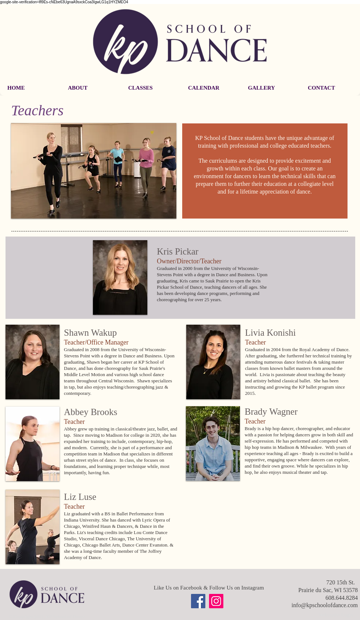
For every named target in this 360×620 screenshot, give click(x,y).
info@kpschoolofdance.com (325, 605)
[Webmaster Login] (336, 615)
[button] (90, 87)
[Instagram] (216, 601)
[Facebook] (198, 601)
